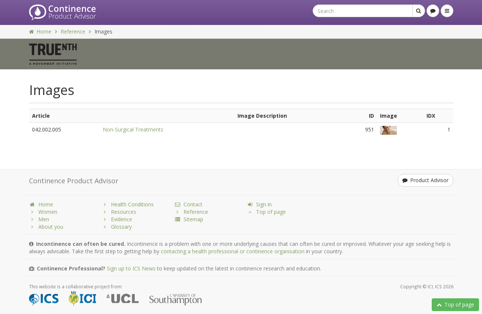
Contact (188, 204)
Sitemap (188, 219)
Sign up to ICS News (131, 268)
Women (43, 211)
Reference (73, 31)
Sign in (259, 204)
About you (46, 226)
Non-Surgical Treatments (133, 129)
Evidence (117, 219)
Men (39, 219)
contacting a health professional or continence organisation (232, 251)
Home (40, 31)
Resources (119, 211)
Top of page (455, 304)
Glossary (117, 226)
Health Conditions (128, 204)
